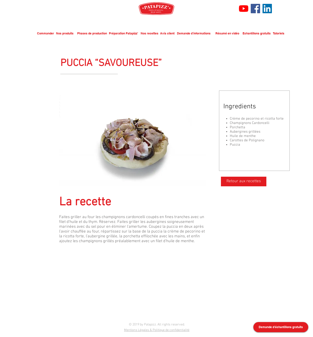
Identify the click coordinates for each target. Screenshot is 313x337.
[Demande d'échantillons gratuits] (280, 327)
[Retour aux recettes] (243, 181)
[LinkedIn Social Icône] (267, 8)
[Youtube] (243, 8)
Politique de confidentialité (171, 330)
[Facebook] (255, 8)
